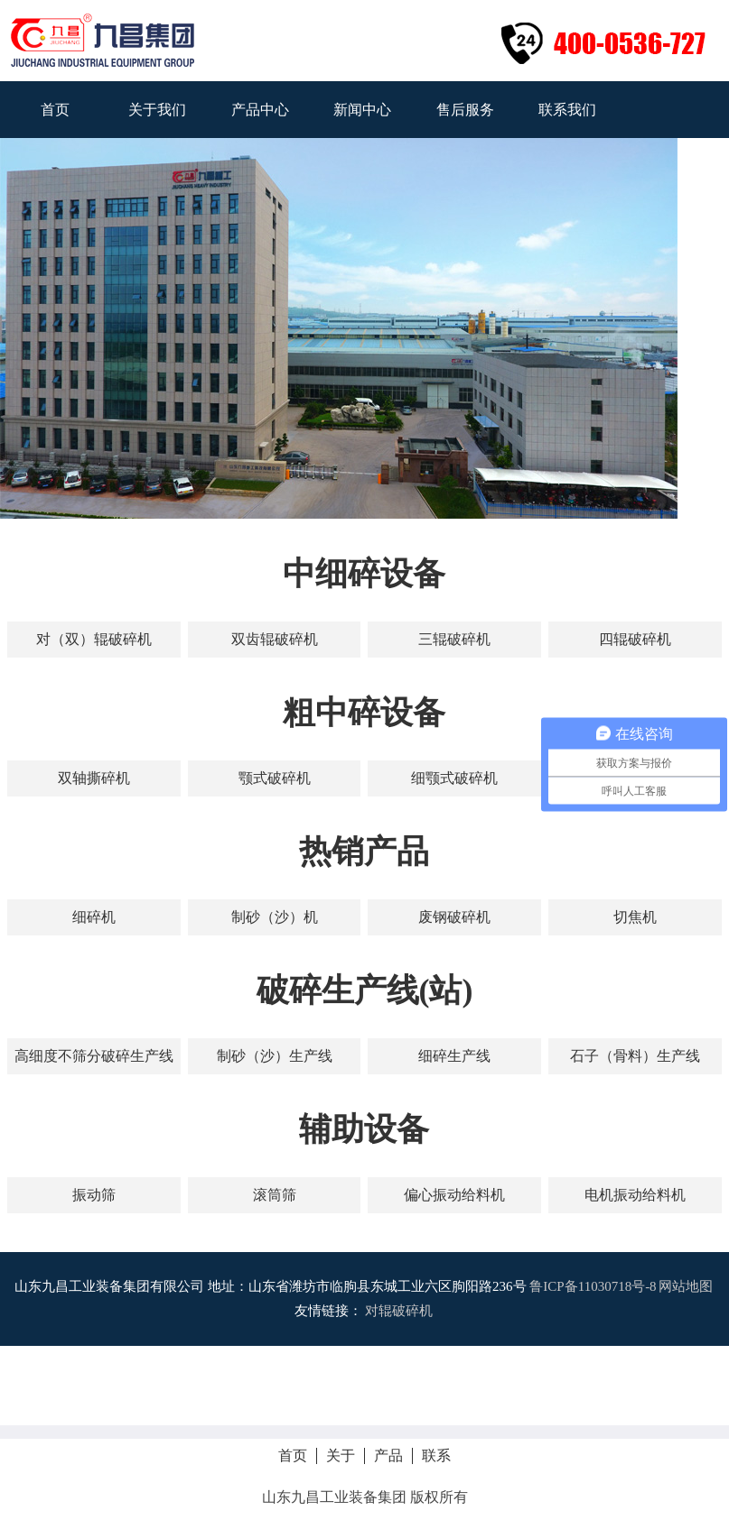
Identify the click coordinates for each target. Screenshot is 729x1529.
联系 (436, 1455)
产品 (388, 1455)
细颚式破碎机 (454, 778)
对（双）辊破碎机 (94, 639)
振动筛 (94, 1194)
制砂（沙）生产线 (274, 1056)
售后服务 (465, 109)
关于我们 (157, 109)
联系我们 (567, 109)
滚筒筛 (274, 1194)
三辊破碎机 (454, 639)
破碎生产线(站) (365, 990)
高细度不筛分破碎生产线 (93, 1056)
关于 (340, 1455)
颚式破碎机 (274, 778)
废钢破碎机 (454, 917)
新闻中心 (362, 109)
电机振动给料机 (635, 1194)
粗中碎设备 (364, 713)
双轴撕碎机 (94, 778)
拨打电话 (365, 1385)
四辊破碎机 (635, 639)
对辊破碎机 (399, 1310)
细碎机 (94, 917)
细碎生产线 (454, 1056)
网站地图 (686, 1286)
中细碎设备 (364, 574)
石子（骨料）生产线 (635, 1056)
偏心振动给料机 (454, 1194)
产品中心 (260, 109)
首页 (55, 109)
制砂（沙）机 (274, 917)
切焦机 (635, 917)
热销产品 (364, 852)
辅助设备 (364, 1129)
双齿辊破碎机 (274, 639)
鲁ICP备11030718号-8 (592, 1286)
